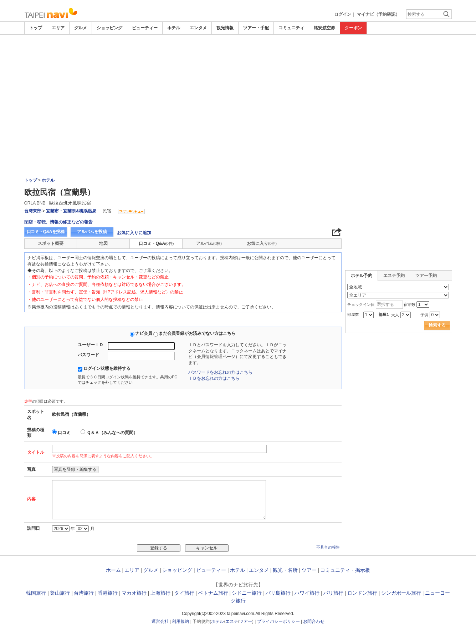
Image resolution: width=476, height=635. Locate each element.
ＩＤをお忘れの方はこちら (214, 378)
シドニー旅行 (247, 593)
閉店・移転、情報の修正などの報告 (58, 222)
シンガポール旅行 (401, 593)
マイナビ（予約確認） (378, 14)
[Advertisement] (238, 54)
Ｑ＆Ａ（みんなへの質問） (112, 432)
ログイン (342, 14)
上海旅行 (160, 593)
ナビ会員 (143, 333)
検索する (437, 325)
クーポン (353, 27)
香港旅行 (108, 593)
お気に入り (262, 243)
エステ (231, 621)
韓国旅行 (36, 593)
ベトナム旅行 (213, 593)
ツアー (309, 570)
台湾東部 (32, 210)
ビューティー (145, 27)
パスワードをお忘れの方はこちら (220, 372)
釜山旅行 (60, 593)
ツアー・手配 (256, 27)
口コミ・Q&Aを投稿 (46, 231)
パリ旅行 (333, 593)
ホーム (113, 570)
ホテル (173, 27)
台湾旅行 (84, 593)
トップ (35, 27)
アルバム (209, 243)
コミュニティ (291, 27)
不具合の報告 (328, 547)
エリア (58, 27)
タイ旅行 (184, 593)
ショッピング (109, 27)
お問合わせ (313, 621)
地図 (103, 243)
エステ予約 (394, 275)
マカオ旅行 (134, 593)
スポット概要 (50, 243)
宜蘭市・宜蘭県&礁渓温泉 (71, 210)
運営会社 (160, 621)
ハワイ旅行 (307, 593)
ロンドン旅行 (362, 593)
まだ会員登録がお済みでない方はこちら (197, 333)
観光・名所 (285, 570)
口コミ (64, 432)
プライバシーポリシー (278, 621)
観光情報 (225, 27)
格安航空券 (324, 27)
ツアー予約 (426, 275)
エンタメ (198, 27)
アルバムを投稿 (92, 231)
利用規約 (180, 621)
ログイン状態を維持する (106, 368)
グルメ (80, 27)
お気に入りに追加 (134, 232)
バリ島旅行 (278, 593)
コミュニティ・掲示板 (345, 570)
